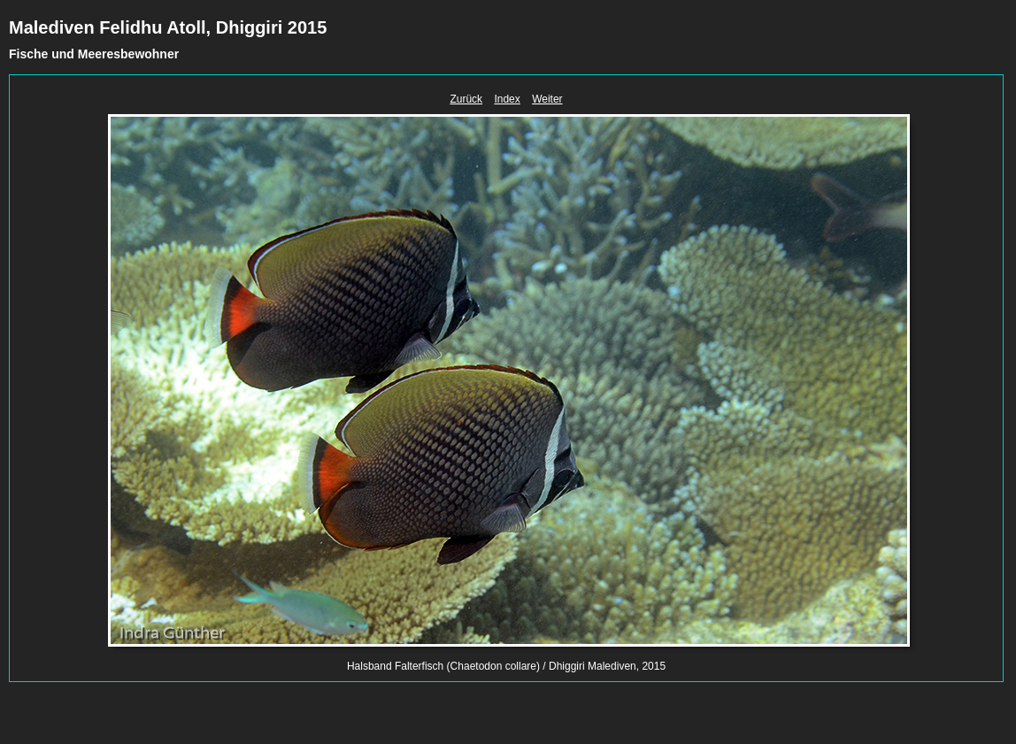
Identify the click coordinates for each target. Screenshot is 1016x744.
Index (507, 99)
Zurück (466, 99)
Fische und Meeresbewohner (94, 54)
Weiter (547, 99)
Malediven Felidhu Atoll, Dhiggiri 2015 (168, 27)
